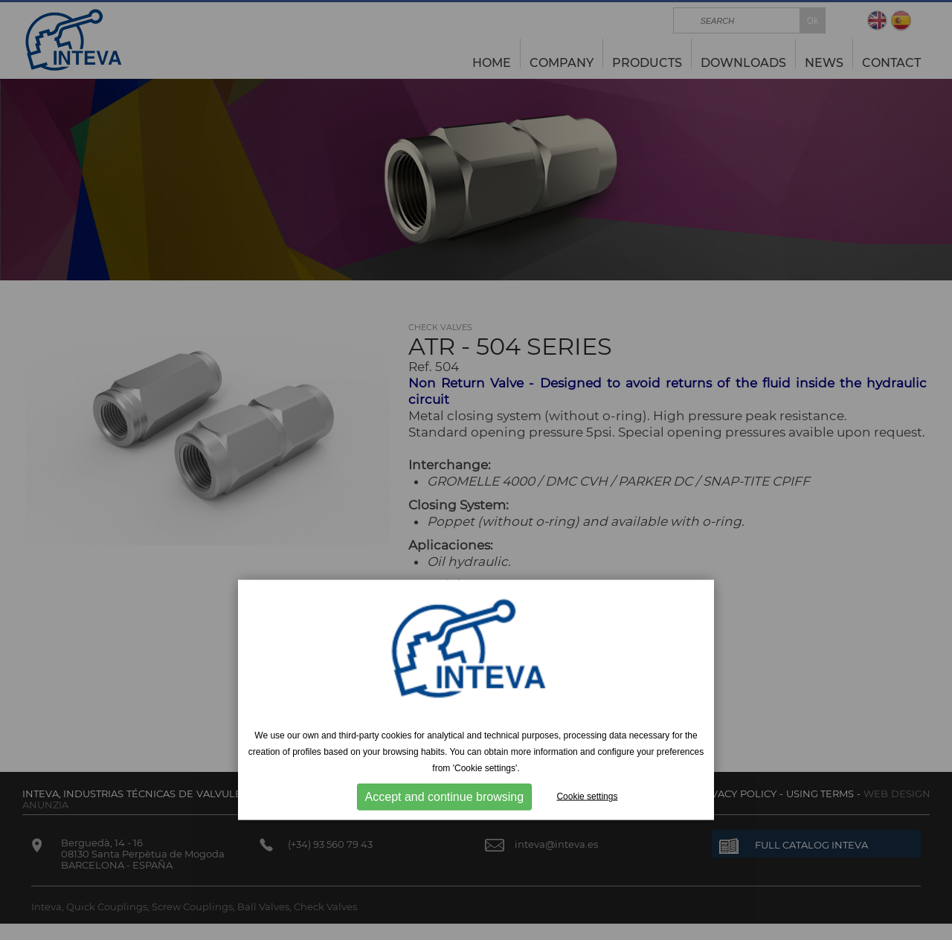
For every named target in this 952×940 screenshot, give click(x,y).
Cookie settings (586, 796)
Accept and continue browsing (444, 797)
